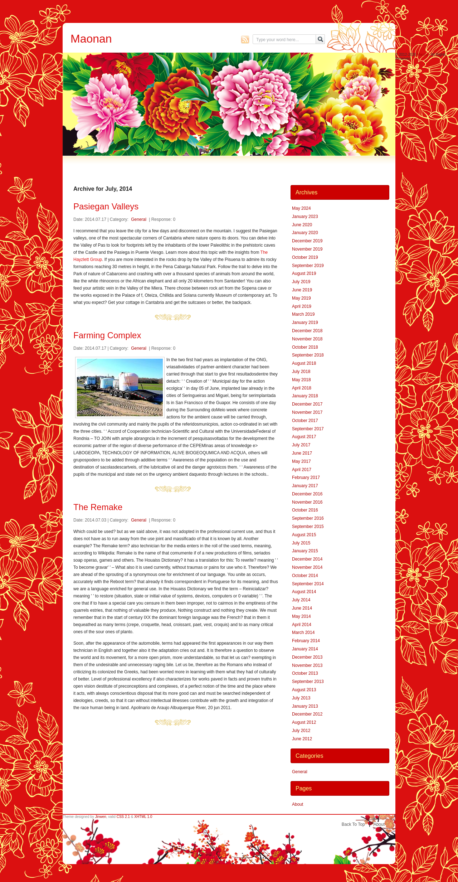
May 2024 (301, 208)
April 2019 (301, 306)
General (138, 219)
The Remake (97, 507)
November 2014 (307, 567)
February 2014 (306, 640)
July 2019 (301, 281)
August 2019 (304, 273)
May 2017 (301, 461)
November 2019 (307, 249)
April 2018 (301, 388)
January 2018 (305, 395)
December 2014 (307, 559)
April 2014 (301, 624)
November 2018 (307, 338)
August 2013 (304, 689)
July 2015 (301, 543)
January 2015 (305, 550)
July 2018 (301, 371)
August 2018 (304, 363)
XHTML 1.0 (143, 817)
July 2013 (301, 698)
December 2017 (307, 404)
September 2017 (308, 428)
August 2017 (304, 436)
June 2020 (302, 224)
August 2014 (304, 591)
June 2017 (302, 453)
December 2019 (307, 240)
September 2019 (308, 265)
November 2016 (307, 502)
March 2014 (303, 632)
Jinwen (100, 817)
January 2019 (305, 322)
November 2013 (307, 665)
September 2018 (308, 355)
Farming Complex (107, 335)
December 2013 (307, 657)
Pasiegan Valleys (105, 206)
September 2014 (308, 583)
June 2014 (302, 608)
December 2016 (307, 493)
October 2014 (305, 575)
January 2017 (305, 485)
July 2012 (301, 730)
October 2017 (305, 420)
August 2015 (304, 534)
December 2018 (307, 330)
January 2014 (305, 648)
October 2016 (305, 510)
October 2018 (305, 347)
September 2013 (308, 681)
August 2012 (304, 722)
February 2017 (306, 477)
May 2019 (301, 298)
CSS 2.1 (123, 817)
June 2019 (302, 289)
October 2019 (305, 257)
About (297, 804)
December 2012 (307, 714)
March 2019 (303, 314)
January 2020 (305, 232)
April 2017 (301, 469)
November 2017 (307, 412)
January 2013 (305, 706)
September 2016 (308, 518)
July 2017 (301, 444)
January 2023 (305, 216)
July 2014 (301, 599)
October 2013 (305, 673)
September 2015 (308, 526)
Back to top (353, 824)
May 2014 (301, 616)
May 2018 (301, 379)
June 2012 (302, 738)
